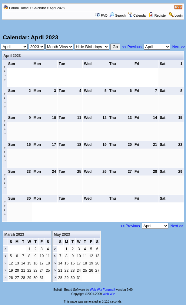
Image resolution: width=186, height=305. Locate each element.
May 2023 (62, 234)
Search (117, 15)
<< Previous (131, 47)
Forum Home (18, 8)
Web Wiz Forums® (102, 289)
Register (160, 15)
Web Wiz (109, 294)
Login (178, 15)
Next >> (178, 47)
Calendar (39, 8)
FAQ (104, 15)
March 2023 (14, 234)
